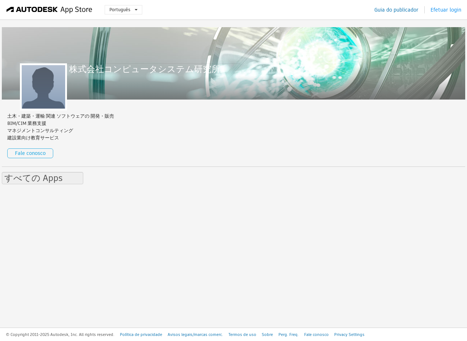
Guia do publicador (396, 9)
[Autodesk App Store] (49, 9)
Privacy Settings (349, 334)
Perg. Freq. (288, 334)
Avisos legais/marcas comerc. (195, 334)
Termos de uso (242, 334)
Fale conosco (30, 153)
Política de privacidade (141, 334)
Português (123, 10)
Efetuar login (445, 9)
